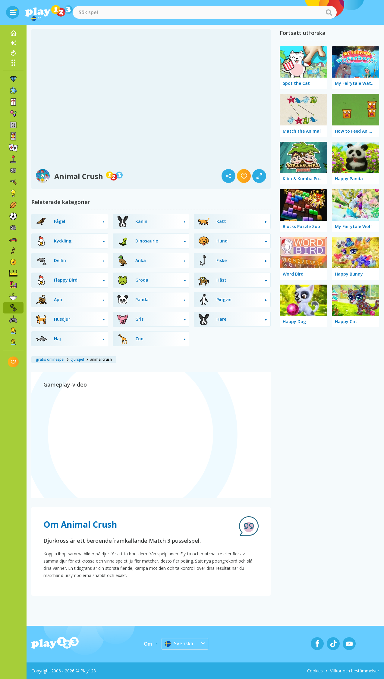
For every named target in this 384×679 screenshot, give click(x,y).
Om (148, 643)
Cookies (315, 671)
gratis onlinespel (50, 359)
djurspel (77, 359)
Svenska (179, 643)
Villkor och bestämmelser (354, 671)
